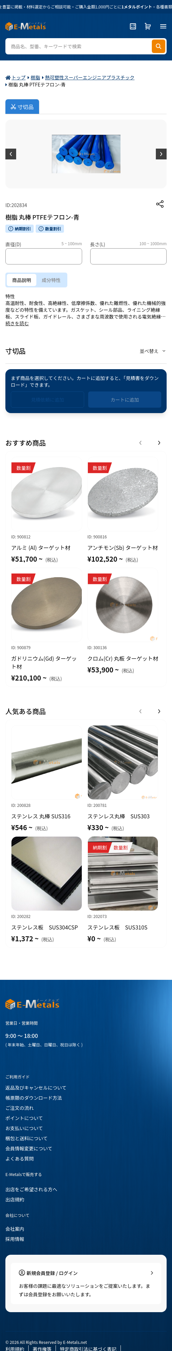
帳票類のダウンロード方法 (33, 1097)
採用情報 (14, 1239)
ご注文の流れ (19, 1107)
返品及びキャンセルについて (36, 1087)
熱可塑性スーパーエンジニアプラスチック (90, 77)
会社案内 (14, 1228)
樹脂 (35, 77)
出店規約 (14, 1199)
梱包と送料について (26, 1138)
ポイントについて (24, 1118)
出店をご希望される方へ (31, 1189)
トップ (18, 77)
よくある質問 (19, 1158)
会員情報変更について (29, 1148)
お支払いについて (24, 1128)
